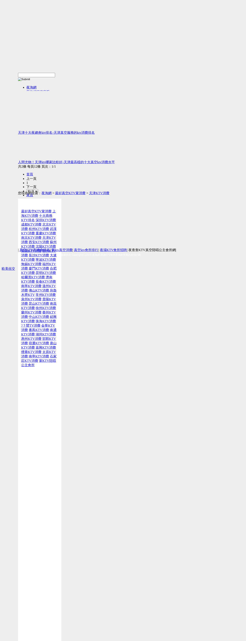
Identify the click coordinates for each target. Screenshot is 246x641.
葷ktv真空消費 (61, 250)
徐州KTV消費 (46, 308)
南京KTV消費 (31, 237)
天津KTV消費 (99, 193)
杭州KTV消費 (39, 229)
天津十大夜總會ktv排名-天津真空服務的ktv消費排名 (56, 132)
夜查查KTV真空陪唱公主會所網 (152, 250)
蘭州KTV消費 (31, 312)
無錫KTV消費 (31, 264)
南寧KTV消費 (31, 286)
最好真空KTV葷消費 (70, 193)
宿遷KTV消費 (39, 343)
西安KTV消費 (39, 242)
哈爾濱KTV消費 (33, 277)
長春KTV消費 (46, 281)
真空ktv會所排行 (86, 250)
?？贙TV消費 (30, 325)
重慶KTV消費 (46, 233)
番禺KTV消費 (39, 330)
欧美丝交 (8, 268)
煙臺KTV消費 (31, 352)
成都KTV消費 (31, 224)
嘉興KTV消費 (46, 347)
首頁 (29, 174)
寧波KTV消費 (46, 259)
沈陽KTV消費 (46, 246)
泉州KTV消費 (31, 299)
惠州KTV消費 (31, 338)
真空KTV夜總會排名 (34, 250)
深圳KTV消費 (46, 220)
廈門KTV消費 (39, 268)
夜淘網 (31, 87)
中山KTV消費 (39, 317)
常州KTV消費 (46, 295)
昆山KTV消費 (39, 303)
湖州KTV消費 (46, 334)
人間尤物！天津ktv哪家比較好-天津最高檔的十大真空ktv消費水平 (66, 162)
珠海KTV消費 (46, 321)
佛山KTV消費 (39, 290)
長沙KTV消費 (39, 255)
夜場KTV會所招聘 (113, 250)
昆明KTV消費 (46, 273)
